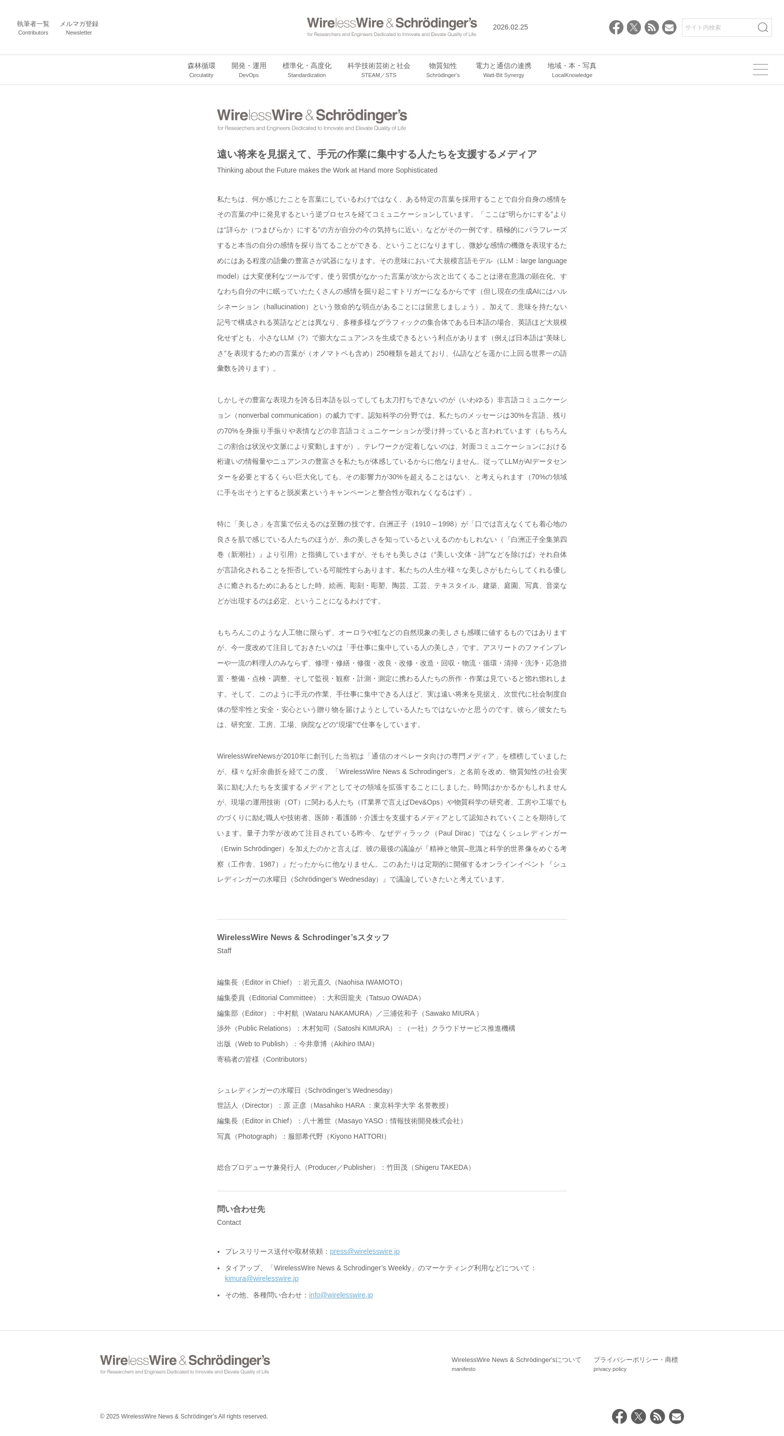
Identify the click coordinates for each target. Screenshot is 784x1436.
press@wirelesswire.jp (365, 1251)
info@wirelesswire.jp (341, 1295)
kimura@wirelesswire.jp (261, 1278)
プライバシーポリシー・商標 (636, 1364)
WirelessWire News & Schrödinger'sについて (517, 1364)
